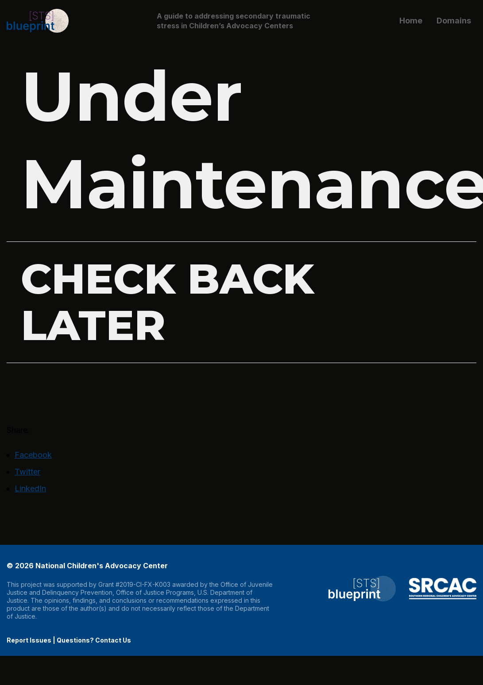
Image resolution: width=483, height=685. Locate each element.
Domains (454, 20)
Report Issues (29, 640)
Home (410, 20)
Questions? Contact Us (94, 640)
